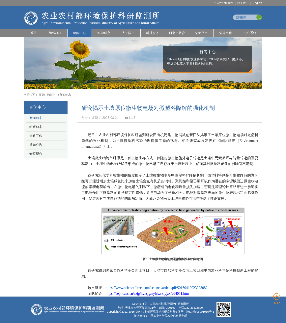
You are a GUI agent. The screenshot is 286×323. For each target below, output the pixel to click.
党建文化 (225, 33)
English (257, 3)
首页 (33, 33)
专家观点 (35, 153)
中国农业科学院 (223, 3)
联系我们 (242, 3)
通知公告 (35, 144)
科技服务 (152, 33)
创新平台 (201, 33)
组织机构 (55, 33)
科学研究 (104, 33)
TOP (276, 299)
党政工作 (35, 136)
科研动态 (35, 127)
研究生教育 (177, 33)
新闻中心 (79, 33)
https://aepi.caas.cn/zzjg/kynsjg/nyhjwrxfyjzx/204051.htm (147, 294)
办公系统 (250, 33)
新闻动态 (35, 118)
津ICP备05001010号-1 (200, 311)
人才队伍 (128, 33)
